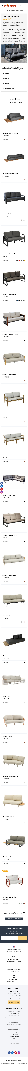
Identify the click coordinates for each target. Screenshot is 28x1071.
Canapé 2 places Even (9, 375)
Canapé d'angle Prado (9, 495)
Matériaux (6, 83)
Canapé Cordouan (8, 214)
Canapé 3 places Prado (9, 535)
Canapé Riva (6, 696)
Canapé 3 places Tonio (9, 294)
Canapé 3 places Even (9, 576)
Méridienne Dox (7, 857)
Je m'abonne (22, 938)
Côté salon (13, 10)
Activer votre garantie (14, 1015)
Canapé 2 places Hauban (10, 415)
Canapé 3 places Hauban (10, 455)
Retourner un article (14, 1022)
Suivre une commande (14, 1020)
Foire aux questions (14, 1013)
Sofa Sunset (6, 616)
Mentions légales (22, 1063)
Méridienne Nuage (8, 817)
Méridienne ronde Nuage (10, 776)
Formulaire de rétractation (14, 1024)
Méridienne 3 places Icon (10, 174)
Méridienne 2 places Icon (10, 133)
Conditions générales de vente (14, 1060)
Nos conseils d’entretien (14, 1011)
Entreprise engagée (14, 1032)
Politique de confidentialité (8, 1063)
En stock (6, 73)
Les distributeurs (14, 1038)
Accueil (8, 10)
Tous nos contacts (14, 1043)
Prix (4, 94)
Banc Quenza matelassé (9, 897)
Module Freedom (7, 656)
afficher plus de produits (14, 919)
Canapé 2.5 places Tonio (10, 254)
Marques (6, 78)
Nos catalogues (14, 1041)
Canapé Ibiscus (7, 736)
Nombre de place (8, 89)
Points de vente (14, 1034)
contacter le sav (14, 1002)
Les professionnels (14, 1036)
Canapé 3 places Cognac (10, 334)
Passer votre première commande (14, 1018)
